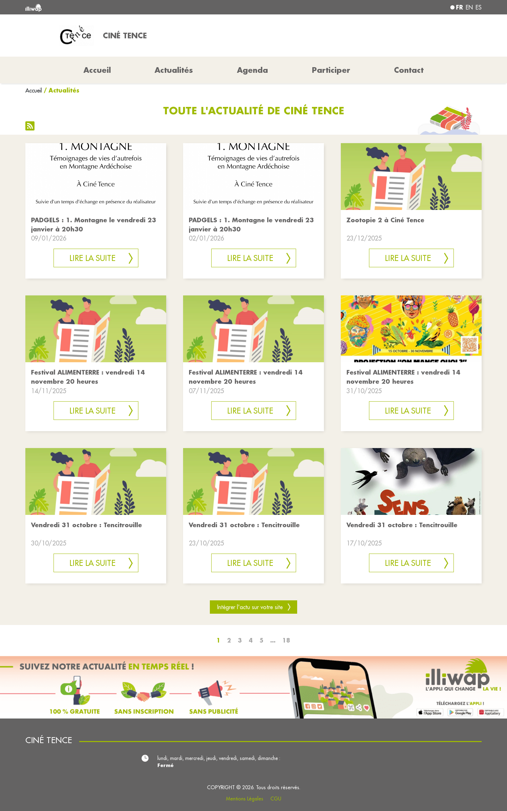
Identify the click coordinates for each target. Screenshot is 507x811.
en (469, 7)
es (479, 7)
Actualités (174, 70)
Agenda (252, 70)
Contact (409, 70)
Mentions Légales (244, 799)
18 (286, 640)
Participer (331, 70)
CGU (275, 799)
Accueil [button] (97, 70)
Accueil (33, 90)
